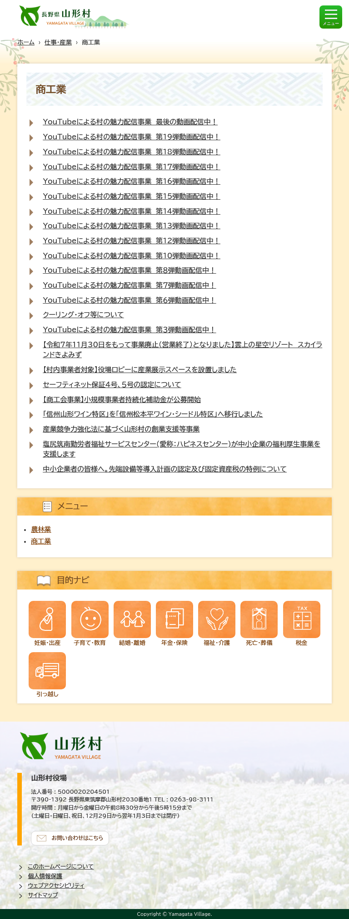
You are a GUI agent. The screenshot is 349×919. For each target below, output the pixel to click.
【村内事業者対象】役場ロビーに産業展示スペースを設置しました (139, 369)
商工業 (41, 541)
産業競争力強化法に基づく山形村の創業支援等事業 (121, 429)
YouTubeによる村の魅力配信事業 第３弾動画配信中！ (129, 329)
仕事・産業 (58, 42)
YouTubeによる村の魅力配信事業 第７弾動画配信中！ (129, 285)
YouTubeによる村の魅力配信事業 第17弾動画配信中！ (131, 166)
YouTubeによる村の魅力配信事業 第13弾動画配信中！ (131, 225)
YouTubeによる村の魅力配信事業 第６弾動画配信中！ (129, 300)
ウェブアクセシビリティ (56, 886)
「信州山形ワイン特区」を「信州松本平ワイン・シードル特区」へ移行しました (153, 414)
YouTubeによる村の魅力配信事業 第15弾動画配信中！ (131, 196)
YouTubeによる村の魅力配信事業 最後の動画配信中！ (130, 121)
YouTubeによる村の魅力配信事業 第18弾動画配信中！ (131, 151)
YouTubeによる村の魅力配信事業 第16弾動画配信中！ (131, 181)
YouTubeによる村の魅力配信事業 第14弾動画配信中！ (131, 211)
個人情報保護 (45, 876)
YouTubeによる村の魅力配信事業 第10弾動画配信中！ (131, 255)
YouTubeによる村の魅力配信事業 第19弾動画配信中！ (131, 136)
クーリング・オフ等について (83, 314)
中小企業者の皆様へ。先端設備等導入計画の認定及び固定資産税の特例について (164, 469)
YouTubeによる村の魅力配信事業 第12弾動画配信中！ (131, 240)
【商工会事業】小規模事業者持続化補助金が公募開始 (122, 399)
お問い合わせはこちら (77, 837)
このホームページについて (61, 867)
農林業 (41, 529)
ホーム (26, 42)
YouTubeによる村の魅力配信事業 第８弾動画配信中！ (129, 270)
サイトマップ (43, 895)
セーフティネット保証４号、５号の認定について (112, 384)
